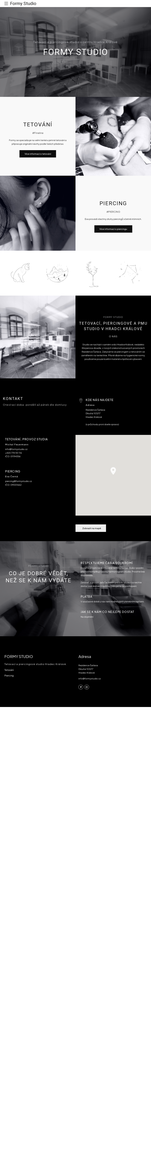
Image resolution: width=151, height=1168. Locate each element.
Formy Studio (23, 3)
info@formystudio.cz (89, 678)
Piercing (9, 675)
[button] (113, 471)
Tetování (9, 669)
